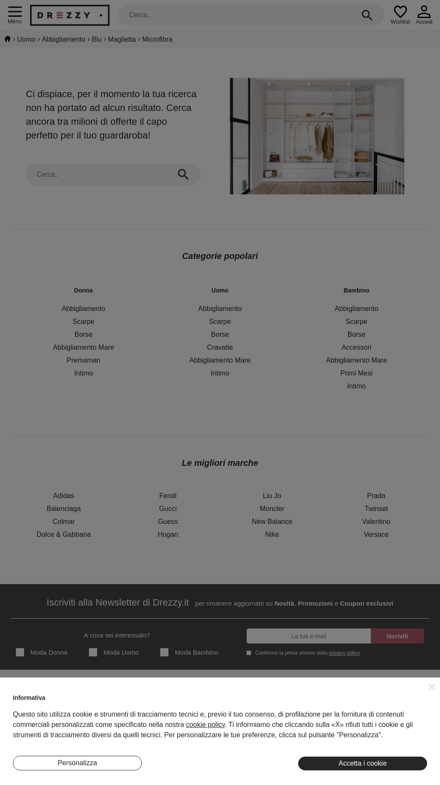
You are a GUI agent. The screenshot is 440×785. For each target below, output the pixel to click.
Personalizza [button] (77, 763)
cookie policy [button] (205, 724)
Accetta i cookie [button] (363, 763)
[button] (432, 686)
